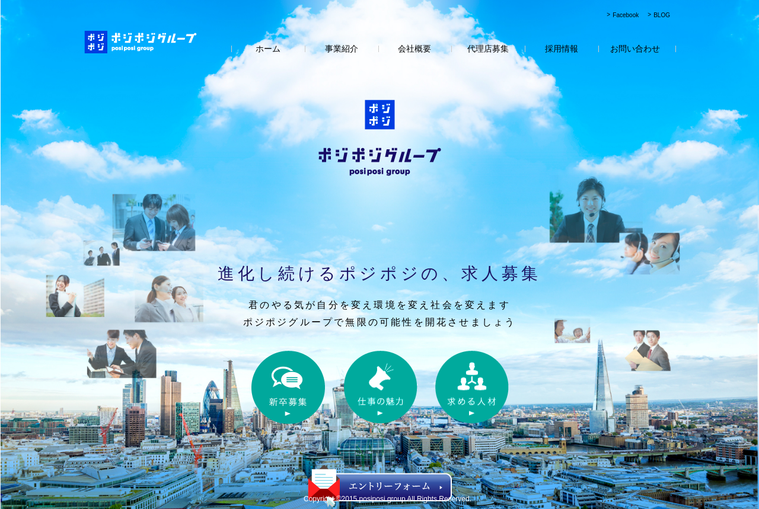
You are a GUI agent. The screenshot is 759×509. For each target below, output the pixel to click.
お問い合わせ (635, 48)
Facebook (626, 15)
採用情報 (561, 48)
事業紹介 (341, 48)
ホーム (268, 48)
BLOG (661, 15)
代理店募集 (488, 48)
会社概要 (414, 48)
